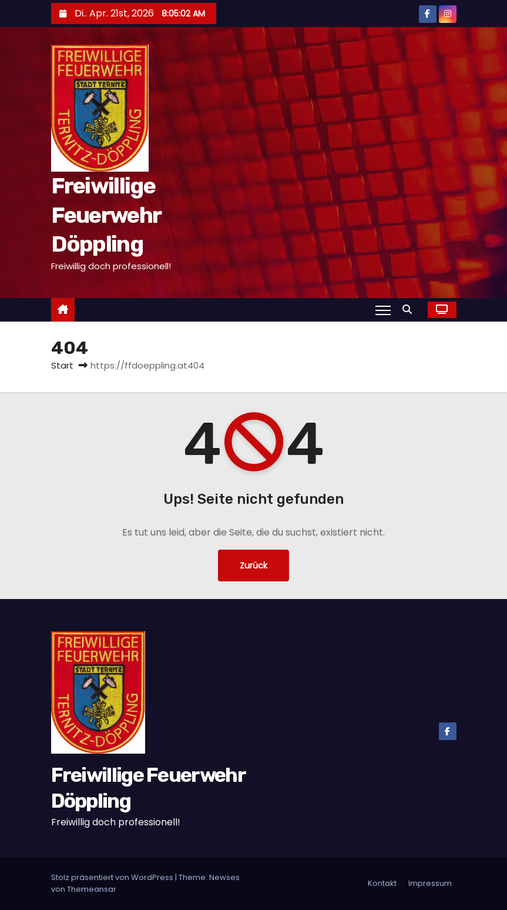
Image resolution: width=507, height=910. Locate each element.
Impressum (430, 883)
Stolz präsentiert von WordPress (113, 877)
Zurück (253, 565)
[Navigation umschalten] (383, 310)
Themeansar (91, 889)
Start (62, 365)
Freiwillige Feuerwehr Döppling (106, 214)
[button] (410, 309)
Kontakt (382, 883)
